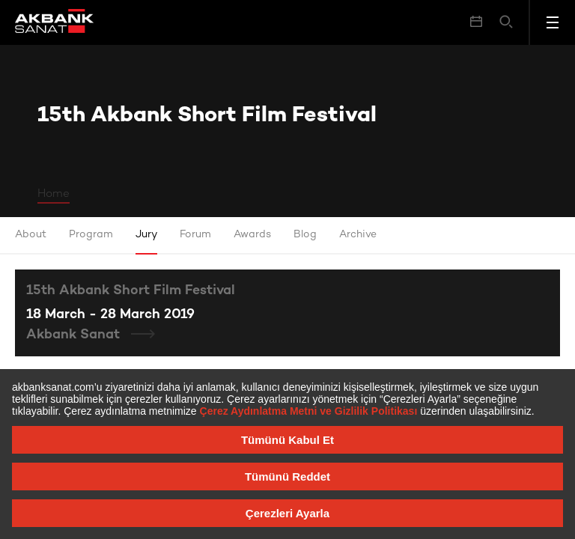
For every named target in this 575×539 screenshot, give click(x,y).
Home (53, 194)
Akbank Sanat (75, 335)
